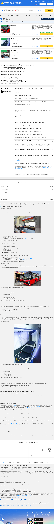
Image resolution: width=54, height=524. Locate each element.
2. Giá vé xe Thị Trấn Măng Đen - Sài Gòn (10, 77)
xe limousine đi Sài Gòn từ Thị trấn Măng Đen (10, 423)
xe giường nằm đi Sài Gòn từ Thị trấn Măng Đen (11, 435)
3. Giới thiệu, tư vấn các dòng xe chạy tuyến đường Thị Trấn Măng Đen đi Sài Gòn (17, 78)
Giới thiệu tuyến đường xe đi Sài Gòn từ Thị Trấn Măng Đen (11, 74)
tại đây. (18, 497)
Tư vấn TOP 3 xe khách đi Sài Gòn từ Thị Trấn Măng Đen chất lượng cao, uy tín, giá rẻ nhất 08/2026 (17, 65)
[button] (34, 88)
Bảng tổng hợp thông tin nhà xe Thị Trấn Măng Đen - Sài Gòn (11, 80)
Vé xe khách (2, 14)
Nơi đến (17, 9)
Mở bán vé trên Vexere (41, 1)
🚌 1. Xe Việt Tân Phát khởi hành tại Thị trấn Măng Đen (13, 67)
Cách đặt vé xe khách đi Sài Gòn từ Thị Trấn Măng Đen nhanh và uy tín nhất (13, 81)
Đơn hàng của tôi (34, 1)
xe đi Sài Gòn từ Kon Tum (9, 14)
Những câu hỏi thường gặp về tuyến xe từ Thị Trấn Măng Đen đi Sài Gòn (13, 71)
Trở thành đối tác (50, 1)
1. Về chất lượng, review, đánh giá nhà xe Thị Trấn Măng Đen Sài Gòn (15, 75)
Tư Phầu (24, 368)
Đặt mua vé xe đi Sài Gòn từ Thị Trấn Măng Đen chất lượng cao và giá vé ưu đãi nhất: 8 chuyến (21, 64)
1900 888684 (24, 259)
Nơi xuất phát (5, 9)
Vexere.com (14, 405)
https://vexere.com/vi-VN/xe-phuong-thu (24, 310)
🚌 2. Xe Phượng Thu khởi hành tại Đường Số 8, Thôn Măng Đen (14, 68)
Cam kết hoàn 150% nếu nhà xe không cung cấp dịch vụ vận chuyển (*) (16, 3)
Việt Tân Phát (25, 238)
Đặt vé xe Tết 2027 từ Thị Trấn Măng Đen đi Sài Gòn (10, 83)
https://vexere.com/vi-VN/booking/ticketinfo (24, 495)
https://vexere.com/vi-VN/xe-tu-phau (23, 387)
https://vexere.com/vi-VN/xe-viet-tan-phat (25, 258)
